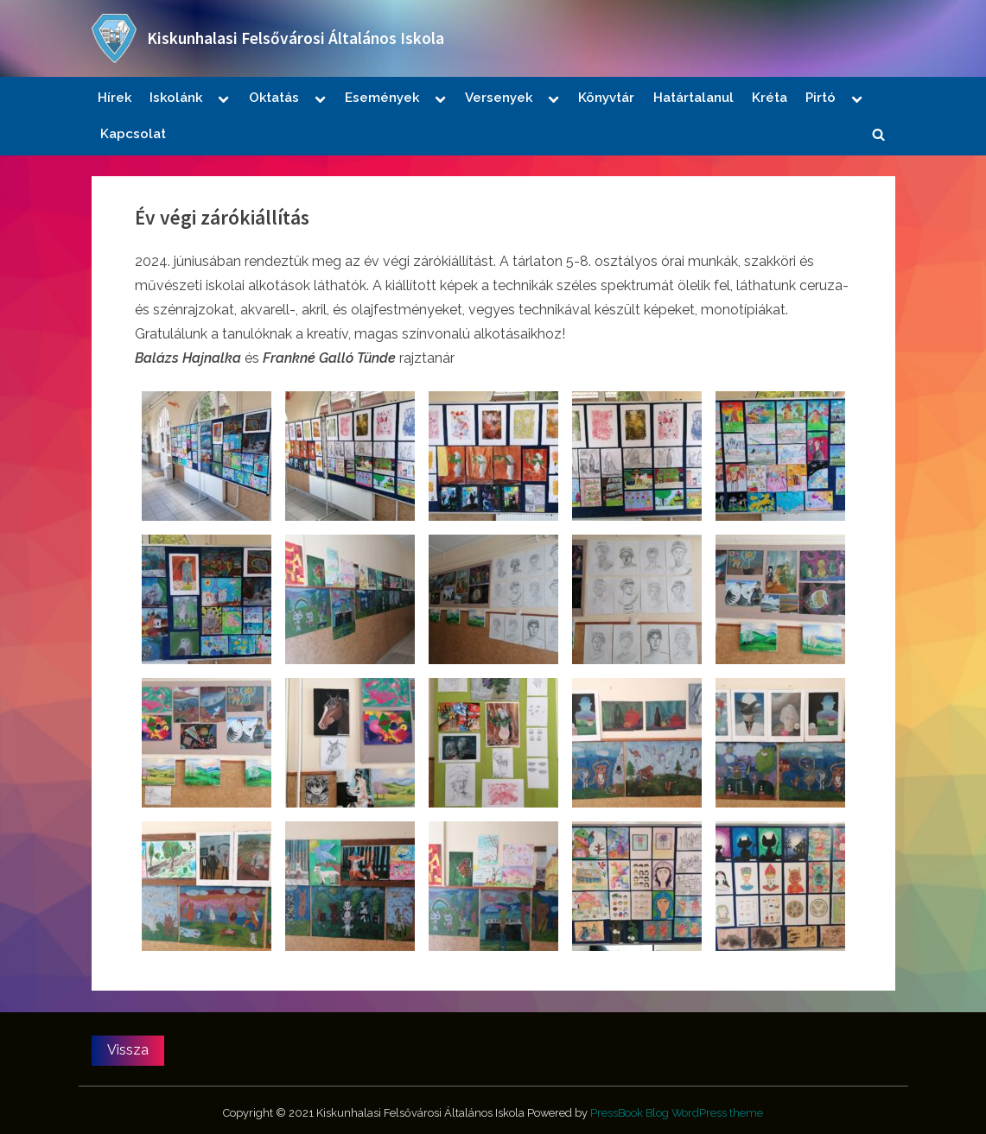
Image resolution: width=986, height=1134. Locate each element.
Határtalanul (693, 97)
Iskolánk (175, 97)
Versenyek (498, 97)
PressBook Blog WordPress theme (676, 1112)
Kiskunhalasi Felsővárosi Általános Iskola (295, 38)
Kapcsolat (133, 134)
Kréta (769, 97)
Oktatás (274, 97)
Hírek (114, 97)
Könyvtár (606, 97)
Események (382, 97)
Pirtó (820, 97)
